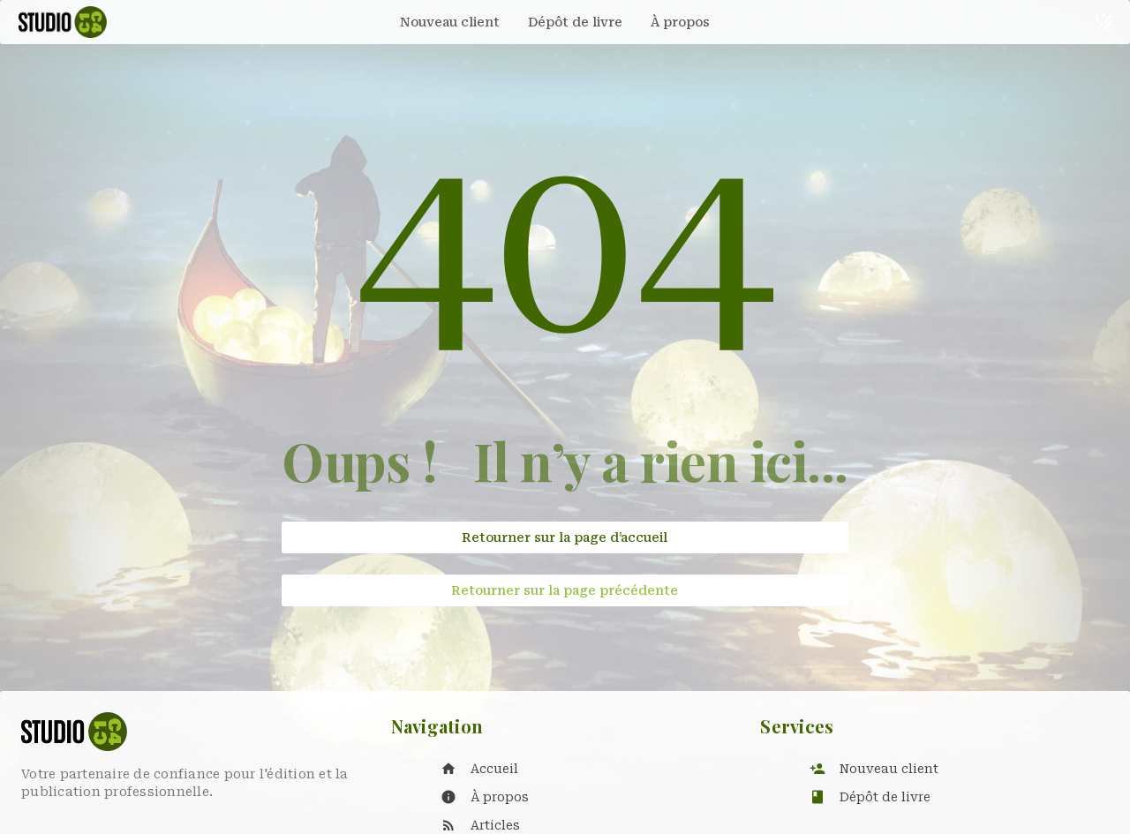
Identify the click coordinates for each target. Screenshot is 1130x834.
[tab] (450, 22)
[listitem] (583, 769)
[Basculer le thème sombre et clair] (1104, 22)
